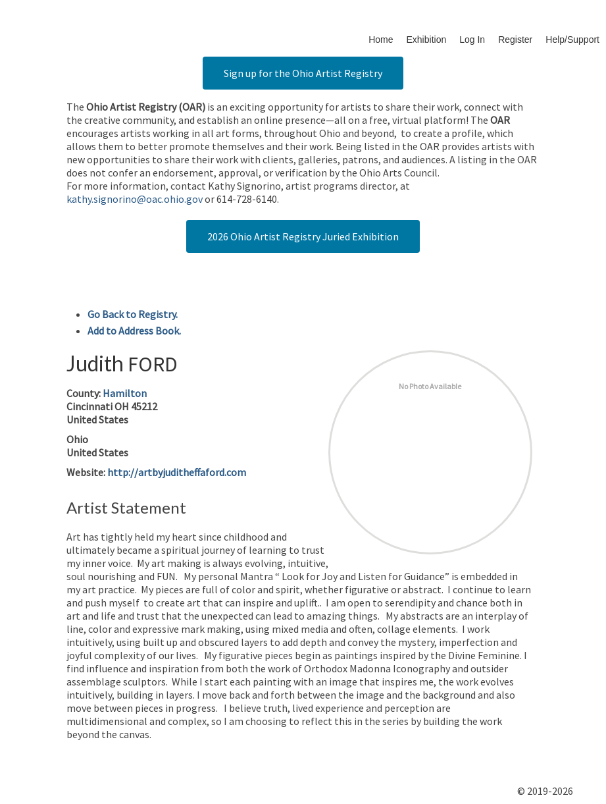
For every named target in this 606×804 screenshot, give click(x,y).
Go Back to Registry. (133, 314)
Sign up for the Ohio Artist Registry (303, 73)
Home (380, 39)
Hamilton (125, 393)
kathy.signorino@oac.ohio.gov (134, 198)
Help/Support (572, 39)
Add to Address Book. (134, 330)
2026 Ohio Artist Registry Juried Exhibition (303, 236)
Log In (472, 39)
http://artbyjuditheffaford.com (176, 472)
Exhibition (427, 39)
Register (515, 39)
